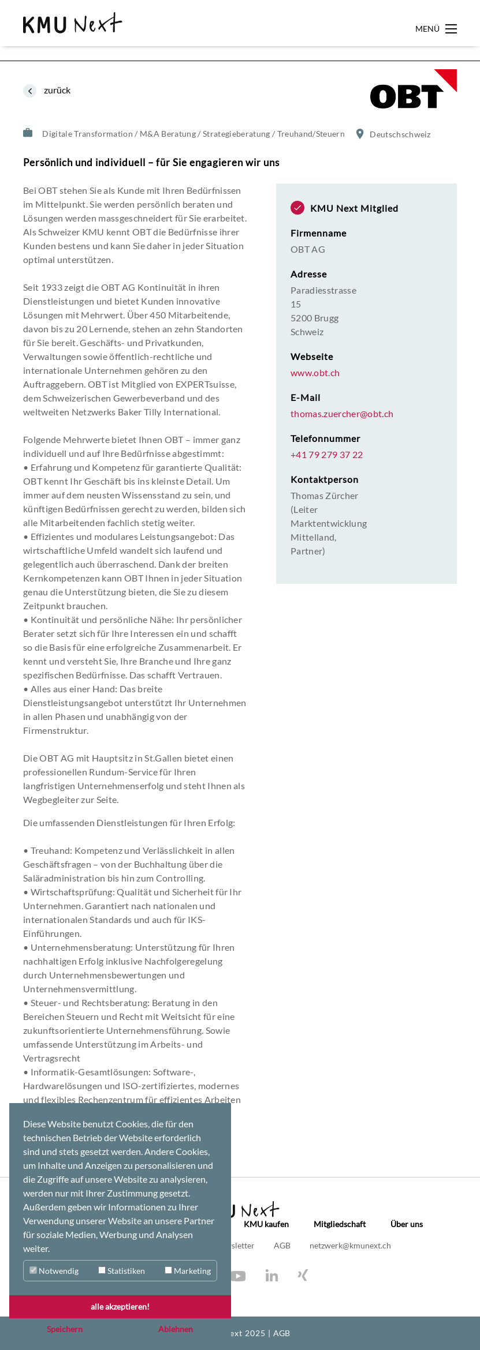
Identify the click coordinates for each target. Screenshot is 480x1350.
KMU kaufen (266, 1224)
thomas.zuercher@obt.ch (342, 413)
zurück (56, 89)
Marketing (188, 1271)
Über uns (406, 1224)
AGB (283, 1245)
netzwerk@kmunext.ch (350, 1245)
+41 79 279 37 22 (327, 454)
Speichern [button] (65, 1329)
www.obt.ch (315, 372)
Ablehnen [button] (175, 1329)
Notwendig (54, 1271)
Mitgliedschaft (340, 1224)
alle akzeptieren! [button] (120, 1306)
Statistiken (121, 1271)
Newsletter (235, 1245)
